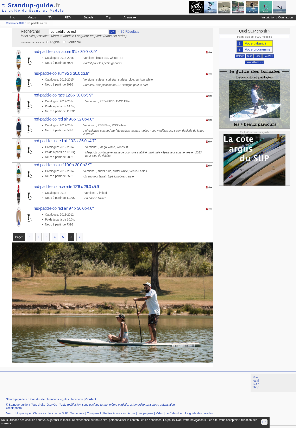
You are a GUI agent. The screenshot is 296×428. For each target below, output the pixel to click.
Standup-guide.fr (16, 399)
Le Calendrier (174, 413)
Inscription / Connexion (277, 17)
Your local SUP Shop (255, 382)
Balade (88, 17)
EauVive (268, 56)
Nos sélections (254, 62)
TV (50, 17)
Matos (31, 17)
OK (264, 422)
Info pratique (23, 413)
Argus (132, 413)
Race (257, 56)
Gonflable (74, 42)
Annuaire (130, 17)
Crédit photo (14, 408)
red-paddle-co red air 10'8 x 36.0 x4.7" (65, 141)
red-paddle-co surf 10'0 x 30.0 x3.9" (63, 165)
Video (159, 413)
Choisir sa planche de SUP (50, 413)
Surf (249, 56)
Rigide (55, 42)
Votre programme (258, 49)
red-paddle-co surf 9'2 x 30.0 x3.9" (61, 73)
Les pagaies (145, 413)
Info (12, 17)
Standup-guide (31, 5)
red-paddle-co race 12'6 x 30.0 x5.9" (63, 95)
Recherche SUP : (16, 23)
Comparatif (94, 413)
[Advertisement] (75, 383)
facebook (77, 399)
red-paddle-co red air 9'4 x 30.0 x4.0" (64, 208)
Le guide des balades (199, 413)
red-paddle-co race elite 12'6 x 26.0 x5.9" (67, 186)
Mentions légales (58, 399)
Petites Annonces (114, 413)
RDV (68, 17)
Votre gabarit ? (255, 43)
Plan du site (37, 399)
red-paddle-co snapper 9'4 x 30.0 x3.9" (65, 51)
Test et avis (77, 413)
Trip (108, 17)
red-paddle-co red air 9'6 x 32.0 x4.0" (64, 119)
